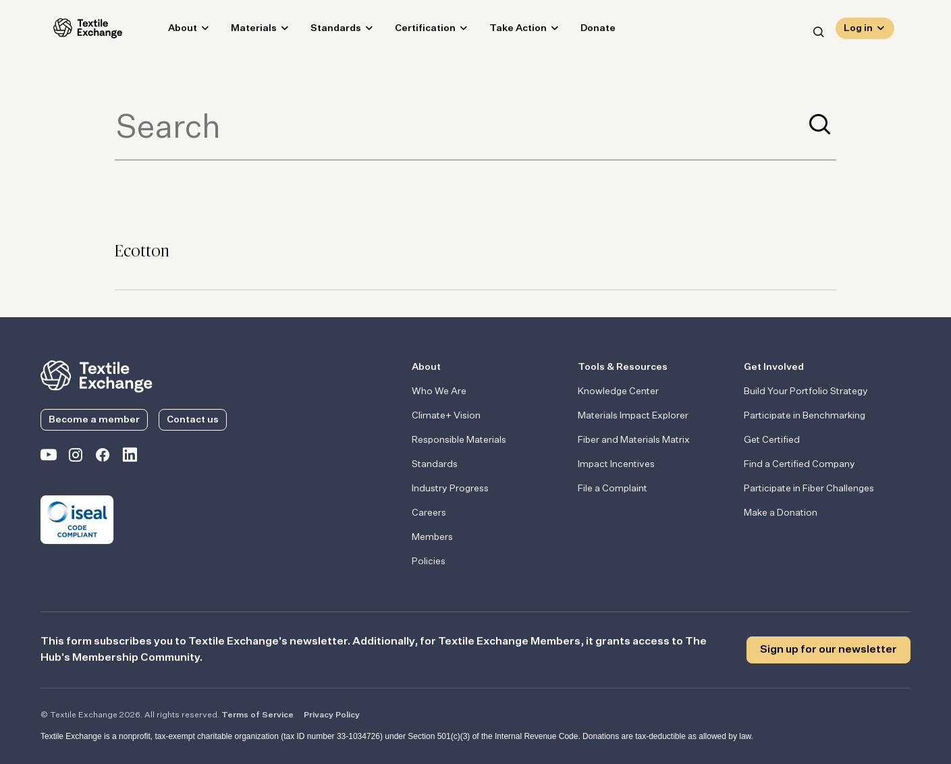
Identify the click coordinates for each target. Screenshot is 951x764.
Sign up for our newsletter (828, 650)
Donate (585, 31)
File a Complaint (612, 488)
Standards (323, 31)
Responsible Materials (459, 440)
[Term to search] (459, 129)
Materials (241, 31)
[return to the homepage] (96, 375)
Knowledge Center (618, 391)
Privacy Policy (332, 715)
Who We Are (439, 391)
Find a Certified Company (799, 464)
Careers (429, 513)
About (169, 31)
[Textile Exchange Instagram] (75, 457)
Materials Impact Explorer (633, 415)
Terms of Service (257, 715)
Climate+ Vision (446, 415)
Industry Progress (450, 488)
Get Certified (772, 440)
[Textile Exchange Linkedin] (129, 457)
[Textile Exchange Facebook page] (102, 457)
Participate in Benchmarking (804, 415)
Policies (428, 561)
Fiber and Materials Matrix (634, 440)
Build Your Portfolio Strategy (806, 391)
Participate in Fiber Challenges (809, 488)
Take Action (505, 31)
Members (432, 537)
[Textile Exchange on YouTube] (48, 457)
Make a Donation (780, 513)
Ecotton (142, 252)
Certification (412, 31)
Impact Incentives (616, 464)
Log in (858, 31)
